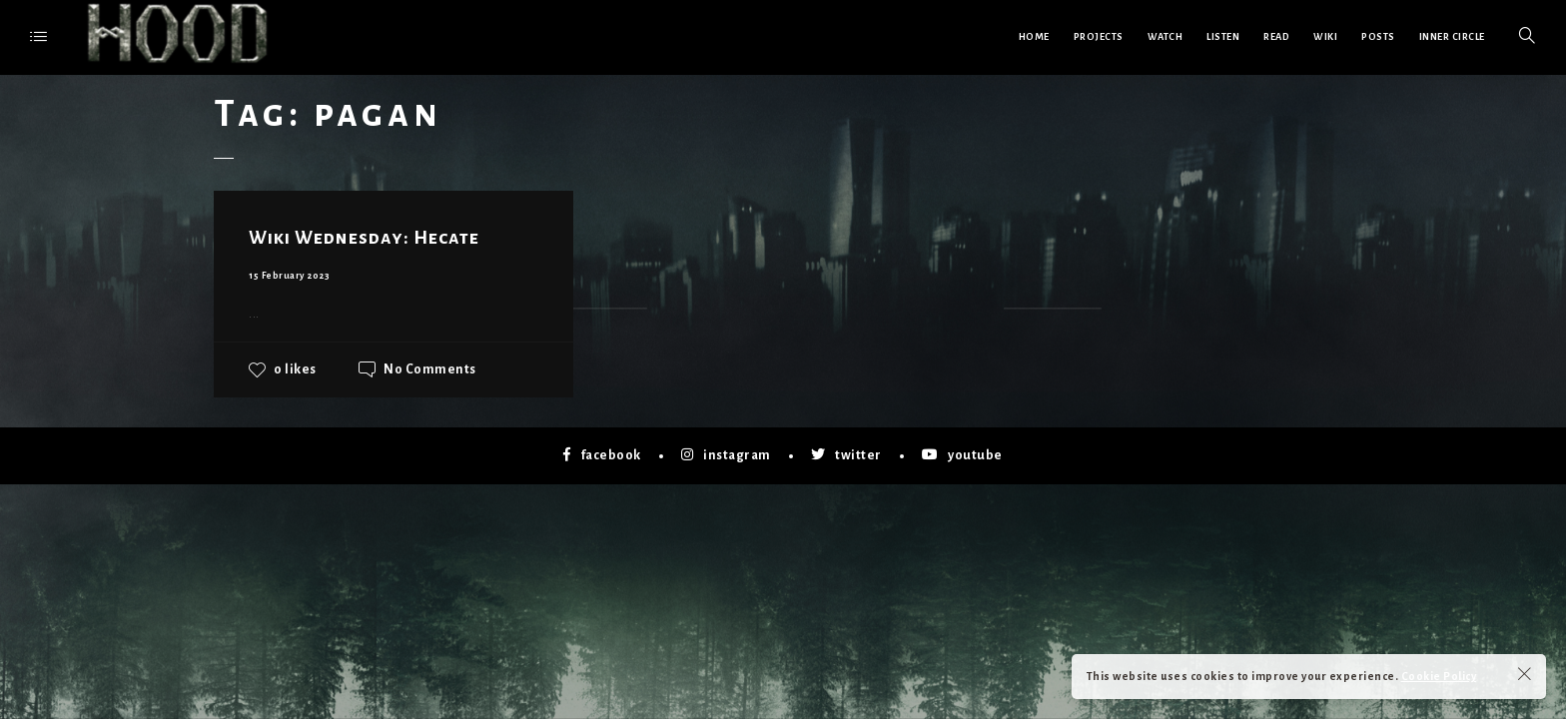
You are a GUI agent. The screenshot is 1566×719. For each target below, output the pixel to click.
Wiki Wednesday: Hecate (364, 238)
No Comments (430, 369)
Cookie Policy (1439, 676)
